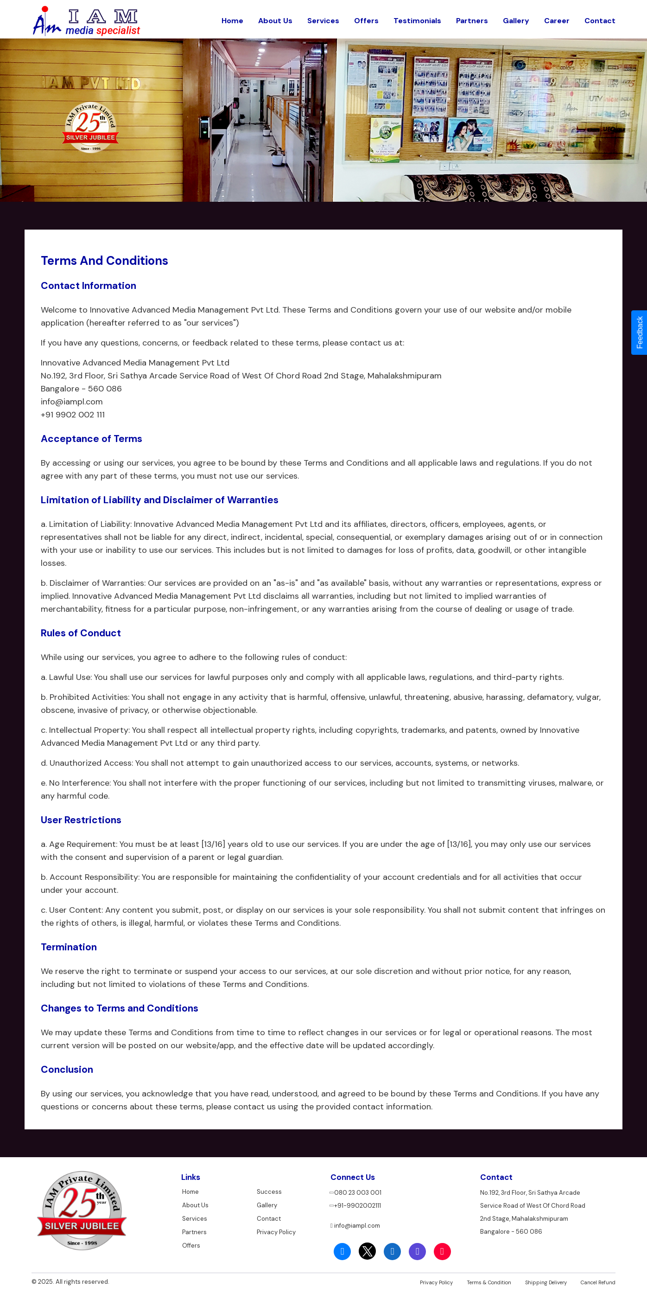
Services (323, 18)
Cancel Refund (598, 1281)
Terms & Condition (489, 1281)
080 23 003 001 (355, 1191)
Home (232, 18)
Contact (599, 18)
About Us (275, 18)
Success (269, 1190)
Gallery (516, 18)
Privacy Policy (276, 1229)
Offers (366, 18)
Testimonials (417, 18)
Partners (472, 18)
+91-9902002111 (355, 1204)
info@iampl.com (355, 1224)
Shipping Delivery (546, 1281)
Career (557, 18)
